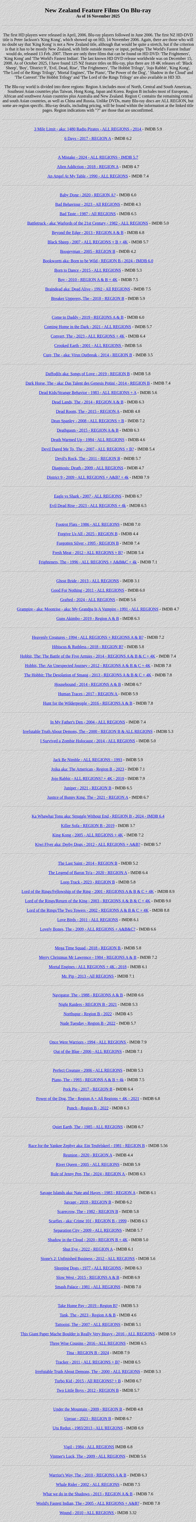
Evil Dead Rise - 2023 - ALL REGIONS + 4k (87, 505)
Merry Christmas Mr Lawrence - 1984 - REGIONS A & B (87, 957)
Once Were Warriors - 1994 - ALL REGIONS (88, 1042)
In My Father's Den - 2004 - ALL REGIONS (87, 722)
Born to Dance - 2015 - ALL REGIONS (87, 270)
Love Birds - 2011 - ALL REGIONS (87, 919)
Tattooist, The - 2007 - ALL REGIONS (87, 1324)
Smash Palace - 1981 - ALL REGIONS (87, 1287)
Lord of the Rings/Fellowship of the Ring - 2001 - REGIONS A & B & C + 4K (87, 891)
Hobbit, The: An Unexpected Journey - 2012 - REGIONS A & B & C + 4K (87, 665)
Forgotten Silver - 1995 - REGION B (88, 543)
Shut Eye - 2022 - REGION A (88, 1249)
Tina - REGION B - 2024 (87, 1352)
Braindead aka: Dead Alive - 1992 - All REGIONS (87, 289)
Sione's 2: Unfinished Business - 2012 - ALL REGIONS (88, 1258)
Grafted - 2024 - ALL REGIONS (87, 599)
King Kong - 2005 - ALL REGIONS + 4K (87, 835)
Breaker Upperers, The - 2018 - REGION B (87, 298)
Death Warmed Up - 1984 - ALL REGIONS (88, 439)
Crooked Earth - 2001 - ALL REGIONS (88, 345)
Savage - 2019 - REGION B (87, 1202)
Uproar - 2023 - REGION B (87, 1418)
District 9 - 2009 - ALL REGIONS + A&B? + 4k (88, 477)
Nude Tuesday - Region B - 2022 (87, 1023)
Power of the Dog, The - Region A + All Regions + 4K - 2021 (87, 1098)
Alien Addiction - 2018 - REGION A (88, 166)
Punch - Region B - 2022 (88, 1108)
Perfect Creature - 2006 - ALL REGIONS (87, 1070)
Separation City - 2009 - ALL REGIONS (87, 1230)
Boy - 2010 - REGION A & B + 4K (87, 279)
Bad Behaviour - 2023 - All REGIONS (87, 204)
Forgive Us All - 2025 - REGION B (88, 534)
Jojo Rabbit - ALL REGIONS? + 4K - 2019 (87, 778)
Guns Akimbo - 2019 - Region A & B (87, 618)
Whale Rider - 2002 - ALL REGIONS (87, 1484)
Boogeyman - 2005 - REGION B (87, 251)
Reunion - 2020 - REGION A (87, 1155)
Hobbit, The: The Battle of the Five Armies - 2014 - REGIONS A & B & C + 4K (87, 656)
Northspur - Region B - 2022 (88, 1014)
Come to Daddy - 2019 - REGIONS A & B (88, 317)
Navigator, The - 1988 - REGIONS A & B (88, 995)
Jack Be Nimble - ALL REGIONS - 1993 (87, 759)
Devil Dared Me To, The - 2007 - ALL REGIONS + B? (87, 449)
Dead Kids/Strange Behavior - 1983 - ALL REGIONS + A (87, 392)
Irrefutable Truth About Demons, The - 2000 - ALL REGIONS (87, 1371)
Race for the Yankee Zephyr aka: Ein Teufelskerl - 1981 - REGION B (86, 1145)
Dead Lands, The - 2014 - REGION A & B (87, 402)
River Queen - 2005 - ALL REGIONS (87, 1164)
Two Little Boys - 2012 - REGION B (88, 1390)
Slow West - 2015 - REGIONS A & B (87, 1277)
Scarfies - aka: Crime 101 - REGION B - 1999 (87, 1221)
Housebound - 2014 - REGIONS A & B (87, 684)
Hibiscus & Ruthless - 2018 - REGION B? (87, 647)
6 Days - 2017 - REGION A (87, 138)
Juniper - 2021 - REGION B (87, 788)
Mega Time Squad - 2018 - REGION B (88, 948)
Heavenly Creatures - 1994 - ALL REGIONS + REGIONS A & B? (88, 637)
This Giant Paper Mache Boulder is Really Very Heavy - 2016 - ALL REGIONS (87, 1334)
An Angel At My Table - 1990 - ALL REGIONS (87, 176)
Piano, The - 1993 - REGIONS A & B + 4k (88, 1080)
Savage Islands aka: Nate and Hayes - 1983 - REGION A (87, 1192)
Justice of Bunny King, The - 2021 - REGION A (87, 797)
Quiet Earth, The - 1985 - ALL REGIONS (88, 1127)
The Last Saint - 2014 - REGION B (87, 863)
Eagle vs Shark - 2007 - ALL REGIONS (87, 496)
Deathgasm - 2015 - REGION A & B (88, 430)
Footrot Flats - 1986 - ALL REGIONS (88, 524)
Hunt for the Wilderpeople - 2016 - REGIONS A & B (87, 703)
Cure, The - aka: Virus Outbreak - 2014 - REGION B (87, 355)
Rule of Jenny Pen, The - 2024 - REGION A (88, 1174)
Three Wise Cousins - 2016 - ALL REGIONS (88, 1343)
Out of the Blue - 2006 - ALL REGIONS (88, 1051)
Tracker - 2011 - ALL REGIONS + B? (87, 1362)
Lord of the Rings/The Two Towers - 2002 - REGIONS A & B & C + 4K (88, 910)
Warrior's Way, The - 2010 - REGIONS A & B (87, 1475)
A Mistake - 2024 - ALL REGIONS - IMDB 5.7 (98, 157)
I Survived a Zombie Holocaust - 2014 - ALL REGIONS (87, 741)
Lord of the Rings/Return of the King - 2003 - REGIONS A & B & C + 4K (87, 901)
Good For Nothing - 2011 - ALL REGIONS (87, 590)
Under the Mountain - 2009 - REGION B (87, 1409)
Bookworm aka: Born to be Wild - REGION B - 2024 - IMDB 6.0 (98, 261)
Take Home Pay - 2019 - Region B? (88, 1305)
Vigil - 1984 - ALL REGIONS (89, 1447)
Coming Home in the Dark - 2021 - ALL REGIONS (87, 326)
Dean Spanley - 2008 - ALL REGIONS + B (87, 421)
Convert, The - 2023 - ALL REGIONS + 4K (88, 336)
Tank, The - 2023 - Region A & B (88, 1315)
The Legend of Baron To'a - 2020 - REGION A (87, 872)
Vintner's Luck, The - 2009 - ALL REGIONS (87, 1456)
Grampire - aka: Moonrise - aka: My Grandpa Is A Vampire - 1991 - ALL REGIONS (88, 609)
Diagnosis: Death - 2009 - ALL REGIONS (87, 468)
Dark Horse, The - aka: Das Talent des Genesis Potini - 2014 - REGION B (87, 383)
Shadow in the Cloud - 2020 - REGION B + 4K (87, 1240)
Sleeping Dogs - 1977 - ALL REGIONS (88, 1268)
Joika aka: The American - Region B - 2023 (87, 769)
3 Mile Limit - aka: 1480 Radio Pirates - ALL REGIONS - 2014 (88, 129)
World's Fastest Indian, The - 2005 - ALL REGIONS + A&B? (87, 1503)
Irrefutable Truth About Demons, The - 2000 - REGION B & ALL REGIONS (88, 731)
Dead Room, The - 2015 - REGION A (87, 411)
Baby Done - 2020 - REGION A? (87, 195)
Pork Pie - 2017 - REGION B (87, 1089)
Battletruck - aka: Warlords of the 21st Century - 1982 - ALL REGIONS (87, 223)
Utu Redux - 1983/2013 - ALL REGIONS (88, 1428)
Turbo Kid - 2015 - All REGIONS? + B (88, 1381)
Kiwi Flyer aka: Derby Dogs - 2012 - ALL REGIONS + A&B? (87, 844)
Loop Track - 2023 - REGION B (87, 882)
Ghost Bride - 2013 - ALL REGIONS (87, 581)
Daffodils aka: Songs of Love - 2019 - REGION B (88, 374)
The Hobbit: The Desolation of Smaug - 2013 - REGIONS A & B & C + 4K (87, 675)
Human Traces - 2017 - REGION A (88, 694)
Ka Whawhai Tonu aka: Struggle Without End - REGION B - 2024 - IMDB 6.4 (98, 816)
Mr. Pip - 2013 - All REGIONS (87, 976)
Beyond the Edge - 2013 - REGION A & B (88, 232)
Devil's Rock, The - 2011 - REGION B (87, 458)
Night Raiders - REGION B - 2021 (87, 1004)
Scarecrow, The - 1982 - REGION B (87, 1211)
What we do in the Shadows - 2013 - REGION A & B (87, 1494)
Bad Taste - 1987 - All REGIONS (88, 214)
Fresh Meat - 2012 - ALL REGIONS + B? (88, 552)
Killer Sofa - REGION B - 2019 (87, 825)
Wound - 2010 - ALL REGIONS (87, 1512)
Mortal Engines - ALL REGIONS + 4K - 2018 (87, 967)
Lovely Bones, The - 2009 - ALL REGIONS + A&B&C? (88, 929)
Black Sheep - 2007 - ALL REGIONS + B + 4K (88, 242)
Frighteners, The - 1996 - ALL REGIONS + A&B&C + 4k (88, 562)
